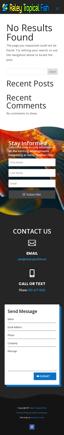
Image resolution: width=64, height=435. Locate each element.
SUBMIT (45, 376)
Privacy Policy (23, 412)
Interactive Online (37, 417)
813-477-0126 (36, 290)
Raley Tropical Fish (38, 407)
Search (52, 71)
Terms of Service (39, 412)
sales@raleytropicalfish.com (32, 259)
